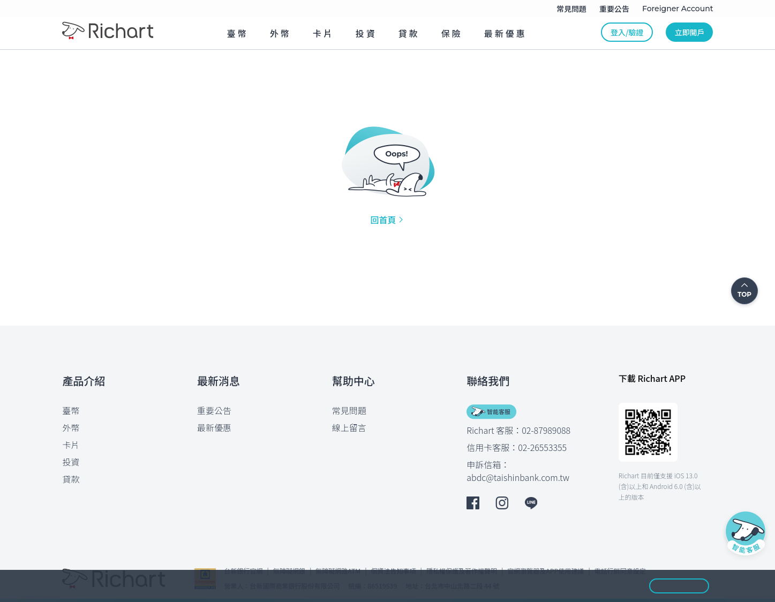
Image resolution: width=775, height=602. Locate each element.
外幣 (71, 427)
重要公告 (214, 410)
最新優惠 (214, 427)
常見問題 (349, 410)
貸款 (71, 478)
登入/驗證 (627, 32)
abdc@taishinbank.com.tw (517, 477)
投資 (71, 461)
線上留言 (349, 427)
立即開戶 (689, 32)
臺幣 (71, 410)
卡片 (71, 444)
